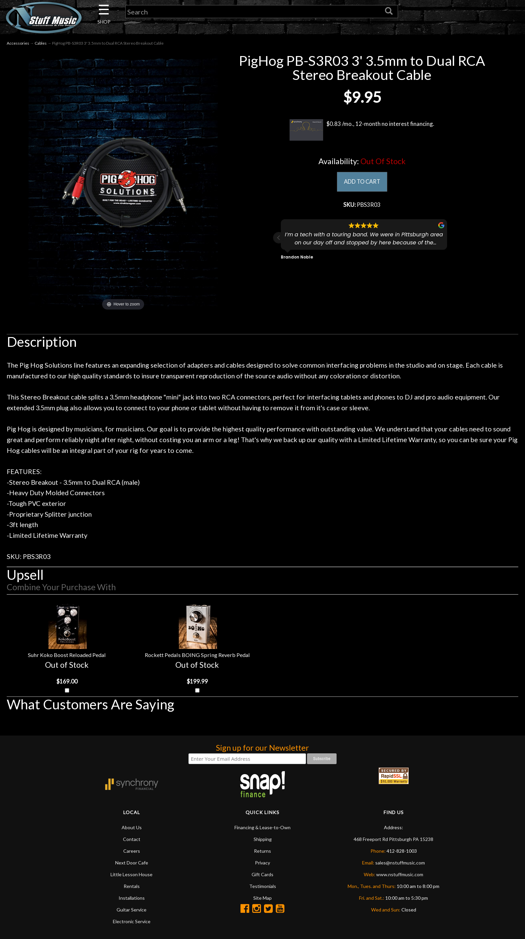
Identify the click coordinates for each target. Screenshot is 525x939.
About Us (132, 829)
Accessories (18, 43)
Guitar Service (131, 911)
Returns (262, 852)
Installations (132, 899)
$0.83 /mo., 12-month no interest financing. (362, 130)
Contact (131, 840)
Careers (131, 852)
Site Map (262, 899)
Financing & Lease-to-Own (262, 829)
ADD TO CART (362, 182)
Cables (41, 43)
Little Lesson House (131, 876)
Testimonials (262, 887)
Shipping (263, 840)
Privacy (262, 864)
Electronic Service (131, 923)
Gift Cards (262, 876)
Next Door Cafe (131, 864)
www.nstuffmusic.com (399, 876)
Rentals (132, 887)
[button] (279, 239)
